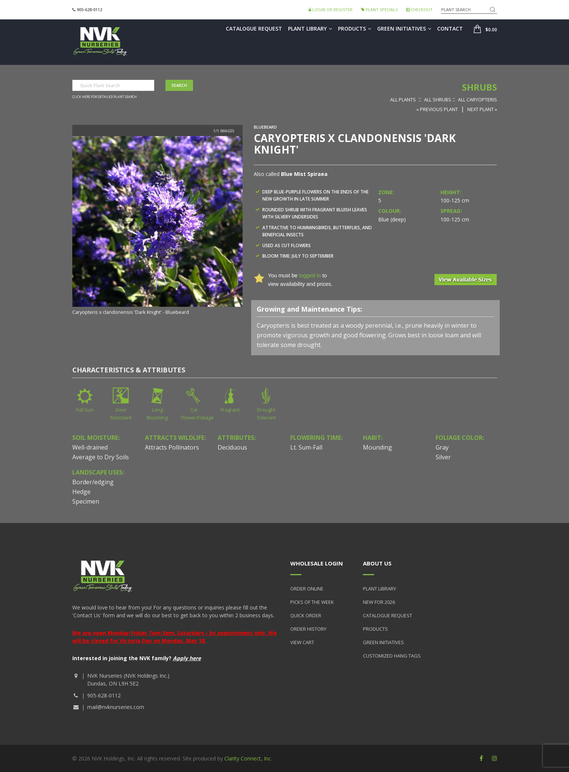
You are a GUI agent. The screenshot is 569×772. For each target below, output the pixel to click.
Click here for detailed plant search (104, 97)
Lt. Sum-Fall (306, 447)
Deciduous (232, 447)
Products (354, 28)
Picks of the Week (312, 602)
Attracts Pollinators (172, 447)
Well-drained (90, 447)
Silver (443, 457)
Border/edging (93, 482)
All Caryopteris (477, 99)
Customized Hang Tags (392, 655)
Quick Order (305, 615)
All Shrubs (437, 99)
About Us (377, 563)
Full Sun (85, 409)
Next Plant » (482, 109)
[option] (157, 226)
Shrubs (479, 87)
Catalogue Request (254, 28)
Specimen (85, 501)
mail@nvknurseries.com (115, 706)
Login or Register (331, 9)
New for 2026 (379, 602)
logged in (309, 275)
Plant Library (310, 28)
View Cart (302, 642)
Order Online (306, 588)
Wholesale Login (316, 563)
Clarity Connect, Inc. (248, 758)
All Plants (403, 99)
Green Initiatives (404, 28)
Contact (450, 28)
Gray (442, 447)
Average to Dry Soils (100, 457)
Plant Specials (379, 9)
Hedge (81, 492)
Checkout (419, 9)
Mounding (377, 447)
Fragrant (230, 409)
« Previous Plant (437, 109)
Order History (308, 629)
